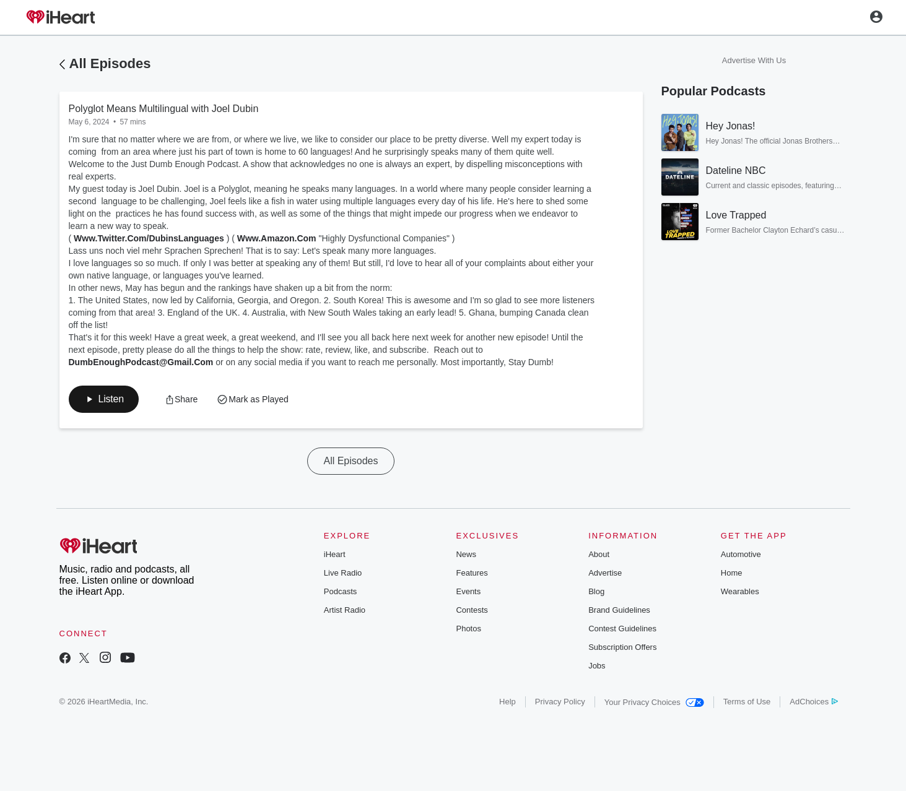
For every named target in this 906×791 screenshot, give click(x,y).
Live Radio (343, 572)
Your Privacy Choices (654, 702)
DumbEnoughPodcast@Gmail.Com (141, 362)
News (466, 554)
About (598, 554)
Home (732, 572)
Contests (471, 610)
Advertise (605, 572)
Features (471, 572)
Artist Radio (344, 610)
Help (507, 701)
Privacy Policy (560, 701)
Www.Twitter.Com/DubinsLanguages (149, 238)
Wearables (740, 591)
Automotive (741, 554)
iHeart (335, 554)
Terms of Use (747, 701)
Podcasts (340, 591)
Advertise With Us (754, 60)
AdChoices (813, 701)
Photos (468, 628)
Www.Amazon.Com (276, 238)
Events (468, 591)
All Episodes (110, 63)
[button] (104, 399)
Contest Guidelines (622, 628)
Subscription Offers (622, 647)
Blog (596, 591)
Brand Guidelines (619, 610)
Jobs (596, 665)
